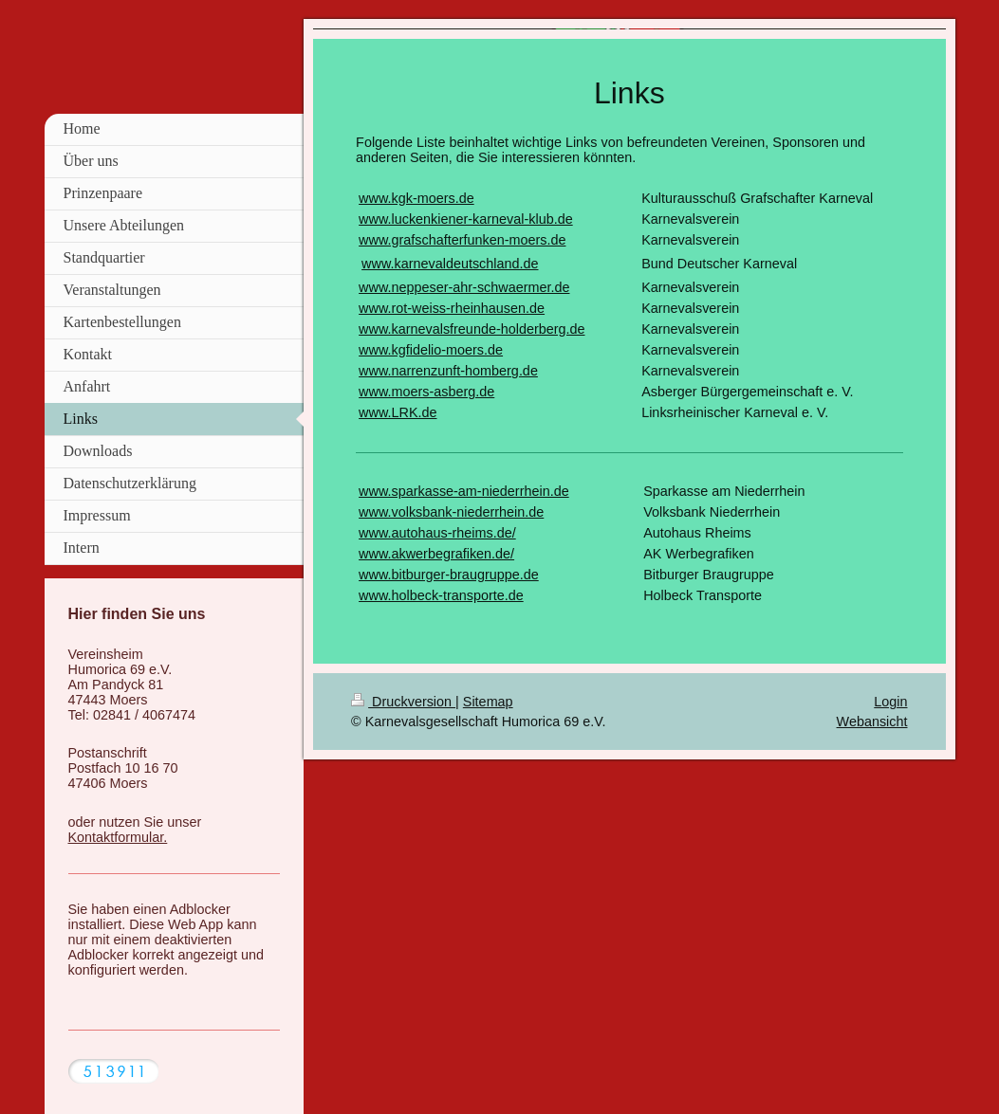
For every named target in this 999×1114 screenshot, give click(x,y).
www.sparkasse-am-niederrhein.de (464, 491)
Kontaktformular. (118, 837)
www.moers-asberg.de (426, 391)
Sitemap (488, 701)
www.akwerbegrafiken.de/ (436, 553)
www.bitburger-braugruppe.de (449, 574)
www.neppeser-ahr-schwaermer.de (464, 287)
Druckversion (403, 701)
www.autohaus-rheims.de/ (437, 532)
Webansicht (872, 721)
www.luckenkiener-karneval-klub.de (466, 219)
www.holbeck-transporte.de (441, 595)
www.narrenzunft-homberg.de (448, 370)
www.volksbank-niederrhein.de (451, 512)
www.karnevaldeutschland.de (449, 263)
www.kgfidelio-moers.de (431, 349)
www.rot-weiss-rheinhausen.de (452, 308)
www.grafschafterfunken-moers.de (462, 239)
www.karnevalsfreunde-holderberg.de (471, 329)
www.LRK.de (397, 412)
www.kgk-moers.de (416, 198)
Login (890, 701)
